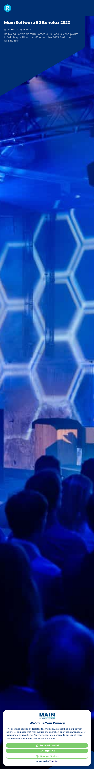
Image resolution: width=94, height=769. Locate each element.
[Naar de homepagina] (7, 8)
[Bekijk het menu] (87, 8)
